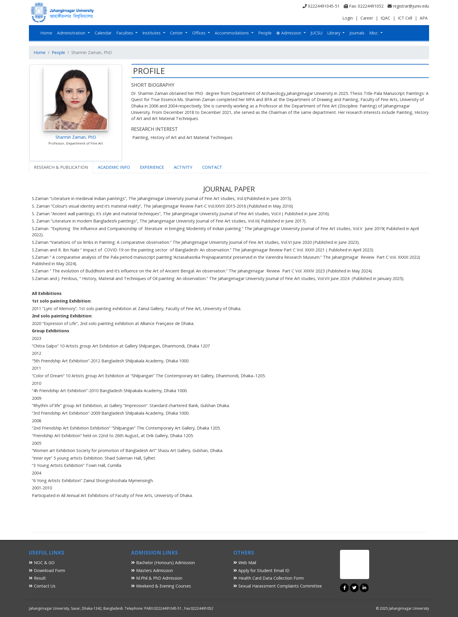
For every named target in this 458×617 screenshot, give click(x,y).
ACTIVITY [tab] (183, 167)
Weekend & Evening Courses (161, 586)
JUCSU (316, 33)
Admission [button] (289, 33)
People (265, 33)
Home (46, 33)
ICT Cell (405, 18)
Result (37, 578)
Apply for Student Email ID (261, 570)
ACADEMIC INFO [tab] (114, 167)
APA (424, 18)
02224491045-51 (321, 6)
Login (347, 18)
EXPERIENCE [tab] (152, 167)
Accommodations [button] (232, 33)
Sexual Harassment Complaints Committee (277, 586)
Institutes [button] (152, 33)
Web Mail (244, 562)
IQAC (385, 18)
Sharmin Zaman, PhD (75, 137)
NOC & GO (42, 562)
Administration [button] (71, 33)
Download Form (47, 570)
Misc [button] (374, 33)
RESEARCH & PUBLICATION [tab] (61, 167)
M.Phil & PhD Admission (156, 578)
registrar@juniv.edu (408, 6)
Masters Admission (152, 570)
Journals (357, 33)
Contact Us (42, 586)
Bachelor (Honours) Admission (163, 562)
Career (366, 18)
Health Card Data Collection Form (268, 578)
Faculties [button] (125, 33)
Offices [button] (199, 33)
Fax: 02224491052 (364, 6)
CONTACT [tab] (212, 167)
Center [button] (177, 33)
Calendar (103, 33)
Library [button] (334, 33)
